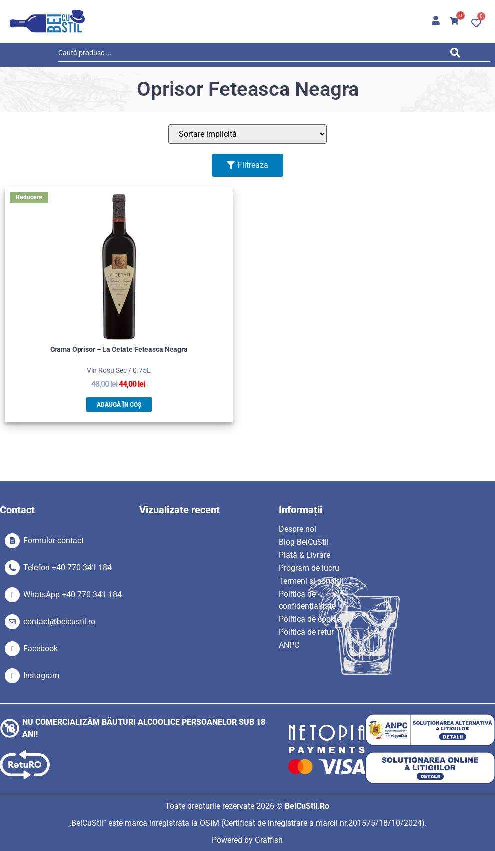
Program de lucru (309, 568)
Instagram (41, 675)
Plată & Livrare (304, 555)
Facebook (40, 648)
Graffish (269, 840)
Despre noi (297, 529)
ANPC (289, 645)
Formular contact (53, 540)
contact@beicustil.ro (59, 621)
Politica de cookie (310, 619)
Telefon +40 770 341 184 (67, 567)
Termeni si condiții (311, 581)
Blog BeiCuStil (304, 542)
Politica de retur (306, 632)
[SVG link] (47, 21)
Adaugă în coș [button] (119, 404)
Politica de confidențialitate (307, 600)
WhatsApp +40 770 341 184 (72, 594)
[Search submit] (457, 54)
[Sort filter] (247, 134)
